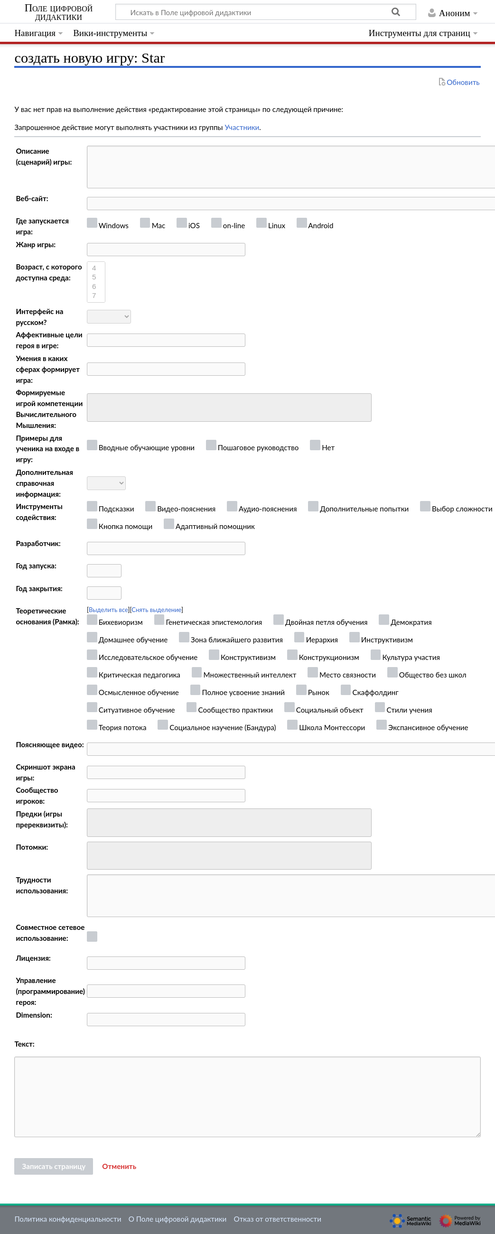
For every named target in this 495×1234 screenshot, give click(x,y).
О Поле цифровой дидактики (178, 1219)
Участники (241, 127)
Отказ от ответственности (277, 1219)
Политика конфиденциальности (67, 1219)
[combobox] (229, 407)
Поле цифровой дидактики (59, 12)
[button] (119, 1167)
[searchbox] (96, 406)
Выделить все (108, 609)
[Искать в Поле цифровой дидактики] (266, 11)
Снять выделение (156, 609)
